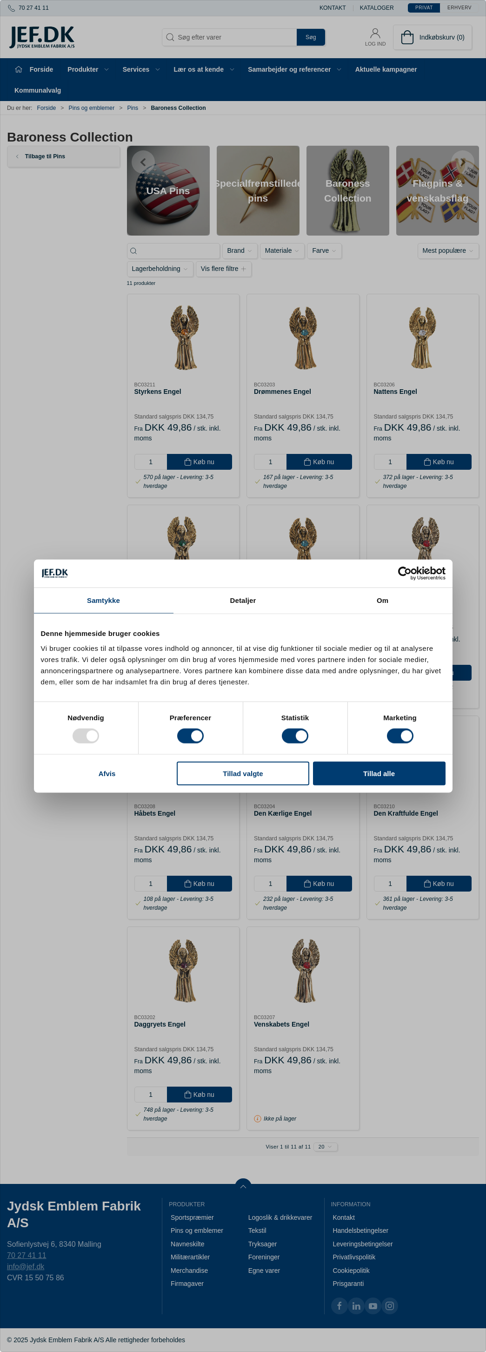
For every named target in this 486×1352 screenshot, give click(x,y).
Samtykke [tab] (103, 600)
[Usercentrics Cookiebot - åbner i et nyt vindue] (405, 574)
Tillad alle (379, 773)
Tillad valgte (243, 773)
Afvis (107, 773)
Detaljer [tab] (243, 600)
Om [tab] (382, 600)
